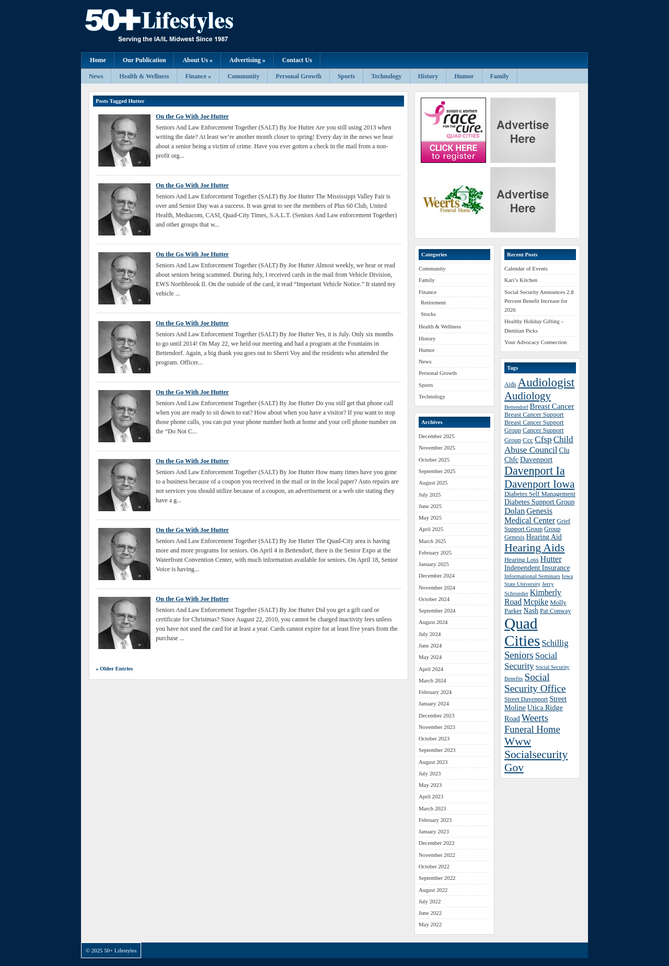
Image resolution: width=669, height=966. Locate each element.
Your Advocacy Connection (535, 342)
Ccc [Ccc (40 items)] (528, 440)
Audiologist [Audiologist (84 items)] (546, 382)
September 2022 (437, 878)
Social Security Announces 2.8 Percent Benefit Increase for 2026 (539, 301)
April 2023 (431, 796)
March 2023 (432, 808)
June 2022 (430, 913)
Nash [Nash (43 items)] (531, 611)
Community (243, 76)
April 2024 (431, 669)
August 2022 (433, 890)
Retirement (433, 302)
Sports (346, 76)
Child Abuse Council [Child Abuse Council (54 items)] (538, 444)
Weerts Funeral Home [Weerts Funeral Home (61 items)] (532, 723)
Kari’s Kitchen (520, 280)
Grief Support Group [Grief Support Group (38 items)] (537, 525)
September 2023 (437, 750)
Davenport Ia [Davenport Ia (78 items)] (534, 470)
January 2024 (434, 703)
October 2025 (434, 459)
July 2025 (430, 494)
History (428, 76)
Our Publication (144, 60)
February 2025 (435, 552)
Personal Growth (298, 76)
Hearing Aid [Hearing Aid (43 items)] (544, 537)
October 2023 (434, 738)
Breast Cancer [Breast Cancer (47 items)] (552, 406)
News (96, 76)
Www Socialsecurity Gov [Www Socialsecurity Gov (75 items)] (536, 754)
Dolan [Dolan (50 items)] (514, 510)
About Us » (197, 60)
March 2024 (432, 680)
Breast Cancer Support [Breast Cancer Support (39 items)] (534, 414)
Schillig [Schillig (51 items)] (554, 643)
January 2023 (434, 831)
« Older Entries (114, 668)
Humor (464, 76)
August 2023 (433, 762)
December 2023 (437, 715)
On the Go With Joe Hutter (192, 116)
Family (499, 76)
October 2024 (434, 599)
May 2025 (430, 517)
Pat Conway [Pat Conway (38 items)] (555, 611)
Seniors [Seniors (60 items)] (519, 655)
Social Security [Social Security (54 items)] (530, 661)
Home (98, 60)
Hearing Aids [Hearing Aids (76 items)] (534, 547)
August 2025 (433, 482)
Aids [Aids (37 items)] (510, 384)
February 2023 (435, 820)
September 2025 (437, 471)
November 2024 (437, 587)
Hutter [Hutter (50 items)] (551, 559)
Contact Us (297, 60)
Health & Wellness (144, 76)
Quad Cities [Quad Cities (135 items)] (522, 632)
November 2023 (437, 727)
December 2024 (437, 575)
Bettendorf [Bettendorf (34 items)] (516, 407)
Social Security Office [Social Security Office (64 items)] (535, 683)
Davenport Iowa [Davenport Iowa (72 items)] (539, 484)
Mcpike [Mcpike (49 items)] (535, 601)
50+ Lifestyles (185, 26)
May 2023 (430, 785)
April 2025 (431, 529)
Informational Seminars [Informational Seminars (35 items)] (532, 576)
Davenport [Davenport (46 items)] (536, 459)
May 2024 (430, 657)
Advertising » (247, 60)
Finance (427, 292)
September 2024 (437, 610)
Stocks (428, 314)
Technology (386, 76)
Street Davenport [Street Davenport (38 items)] (526, 699)
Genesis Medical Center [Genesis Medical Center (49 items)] (529, 515)
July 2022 (430, 901)
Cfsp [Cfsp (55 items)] (543, 439)
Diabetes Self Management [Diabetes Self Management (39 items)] (539, 494)
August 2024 (433, 622)
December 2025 (437, 436)
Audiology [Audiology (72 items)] (527, 396)
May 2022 (430, 924)
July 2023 (430, 773)
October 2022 (434, 866)
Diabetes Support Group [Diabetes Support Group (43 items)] (539, 502)
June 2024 (430, 645)
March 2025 (432, 541)
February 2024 (435, 692)
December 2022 (437, 843)
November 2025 (437, 447)
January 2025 (434, 564)
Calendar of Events (526, 268)
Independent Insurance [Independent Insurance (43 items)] (537, 568)
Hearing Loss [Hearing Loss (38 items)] (521, 559)
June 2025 (430, 506)
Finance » (198, 76)
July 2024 (430, 634)
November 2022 (437, 855)
